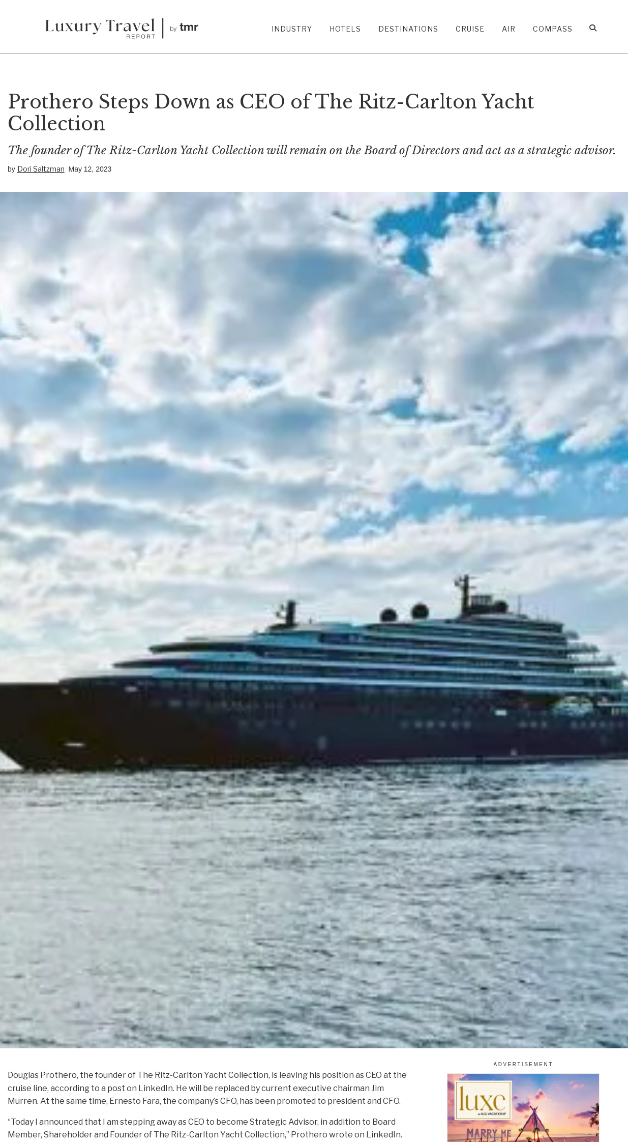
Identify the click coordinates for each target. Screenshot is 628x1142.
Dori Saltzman (41, 168)
